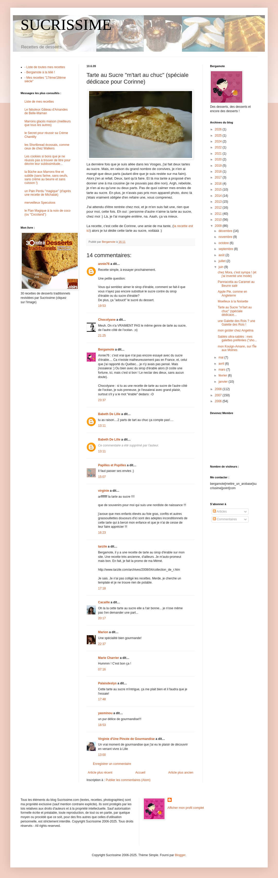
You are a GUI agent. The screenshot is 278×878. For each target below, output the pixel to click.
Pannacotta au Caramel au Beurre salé (236, 283)
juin (221, 267)
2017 (219, 177)
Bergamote (106, 349)
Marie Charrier (108, 658)
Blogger (180, 855)
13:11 (102, 425)
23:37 (102, 400)
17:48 (102, 699)
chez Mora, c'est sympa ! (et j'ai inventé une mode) (237, 274)
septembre (226, 249)
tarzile (102, 546)
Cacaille (104, 602)
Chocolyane (107, 319)
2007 (219, 395)
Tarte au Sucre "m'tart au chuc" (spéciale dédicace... (235, 311)
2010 (219, 219)
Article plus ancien (180, 772)
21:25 (102, 335)
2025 (219, 135)
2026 (219, 129)
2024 (219, 141)
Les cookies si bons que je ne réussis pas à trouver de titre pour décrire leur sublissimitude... (47, 160)
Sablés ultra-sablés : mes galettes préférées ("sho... (237, 338)
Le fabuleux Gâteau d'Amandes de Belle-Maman (46, 111)
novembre (226, 237)
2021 (219, 153)
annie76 (104, 264)
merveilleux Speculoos (39, 202)
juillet (223, 261)
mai (221, 357)
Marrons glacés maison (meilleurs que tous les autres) (47, 123)
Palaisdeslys (107, 683)
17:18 (102, 588)
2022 (219, 147)
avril (222, 363)
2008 (219, 389)
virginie (103, 490)
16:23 (102, 532)
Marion (103, 632)
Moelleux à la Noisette (233, 301)
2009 (219, 226)
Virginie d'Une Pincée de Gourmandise (126, 739)
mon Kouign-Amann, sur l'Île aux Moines (237, 348)
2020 (219, 159)
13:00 (102, 755)
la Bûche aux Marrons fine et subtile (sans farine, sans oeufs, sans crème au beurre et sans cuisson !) (46, 177)
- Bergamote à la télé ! (39, 72)
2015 (219, 189)
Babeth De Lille (109, 414)
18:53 (102, 725)
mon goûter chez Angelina (236, 330)
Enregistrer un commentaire (112, 764)
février (223, 375)
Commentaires (225, 519)
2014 (219, 196)
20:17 (102, 618)
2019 (219, 165)
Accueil (140, 772)
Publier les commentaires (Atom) (128, 780)
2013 (219, 201)
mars (222, 369)
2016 (219, 183)
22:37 (102, 644)
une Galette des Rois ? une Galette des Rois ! (236, 322)
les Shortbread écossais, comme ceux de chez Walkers (46, 146)
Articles (220, 511)
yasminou (105, 713)
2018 (219, 171)
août (222, 255)
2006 (219, 401)
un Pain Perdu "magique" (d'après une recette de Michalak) (47, 192)
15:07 (102, 477)
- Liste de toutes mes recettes (44, 67)
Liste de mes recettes (39, 101)
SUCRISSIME (66, 24)
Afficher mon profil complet (186, 808)
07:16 (102, 669)
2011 (219, 214)
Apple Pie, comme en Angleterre (232, 293)
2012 (219, 207)
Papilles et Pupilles (112, 465)
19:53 (102, 306)
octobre (224, 243)
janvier (224, 381)
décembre (226, 231)
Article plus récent (100, 772)
